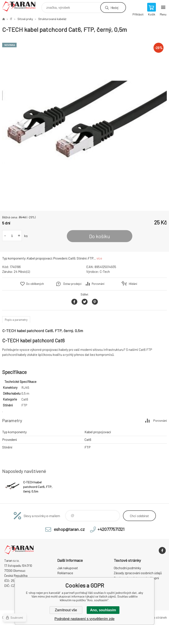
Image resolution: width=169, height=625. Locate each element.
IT (11, 19)
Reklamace (65, 573)
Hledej (114, 7)
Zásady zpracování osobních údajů (138, 573)
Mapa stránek (157, 617)
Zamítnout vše (66, 610)
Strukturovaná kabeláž (52, 19)
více (99, 258)
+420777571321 (110, 529)
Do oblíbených (35, 283)
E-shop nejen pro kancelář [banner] (21, 6)
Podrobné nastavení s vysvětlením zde (85, 619)
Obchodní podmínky (127, 568)
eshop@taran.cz (69, 529)
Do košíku (99, 236)
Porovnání (98, 283)
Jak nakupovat (67, 568)
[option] (84, 122)
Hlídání (133, 283)
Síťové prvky (25, 19)
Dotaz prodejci (72, 283)
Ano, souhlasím (103, 610)
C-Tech (105, 271)
